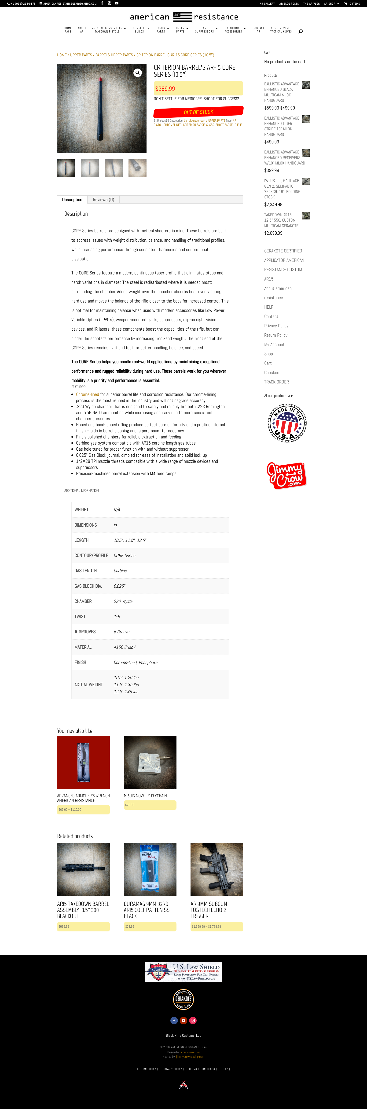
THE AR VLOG (311, 4)
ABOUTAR (82, 30)
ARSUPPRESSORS (204, 30)
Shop (268, 354)
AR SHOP (329, 4)
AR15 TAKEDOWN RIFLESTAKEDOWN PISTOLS (107, 30)
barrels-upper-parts (114, 55)
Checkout (272, 372)
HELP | (226, 1069)
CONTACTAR (258, 30)
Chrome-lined (87, 394)
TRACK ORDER (276, 382)
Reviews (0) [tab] (103, 200)
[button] (137, 73)
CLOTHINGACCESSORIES (233, 30)
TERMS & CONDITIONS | (203, 1069)
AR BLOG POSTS (289, 4)
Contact (271, 316)
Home (62, 55)
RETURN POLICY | (147, 1069)
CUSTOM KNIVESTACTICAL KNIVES (281, 30)
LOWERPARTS (161, 30)
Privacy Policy (276, 326)
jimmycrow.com (190, 1052)
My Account (274, 344)
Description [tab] (72, 200)
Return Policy (275, 335)
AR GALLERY (267, 4)
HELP (268, 307)
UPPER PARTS (81, 55)
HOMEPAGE (68, 30)
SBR (211, 125)
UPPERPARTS (180, 30)
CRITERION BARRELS (195, 125)
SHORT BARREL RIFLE (229, 125)
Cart (268, 363)
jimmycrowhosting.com (190, 1056)
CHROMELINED (173, 125)
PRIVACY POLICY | (173, 1069)
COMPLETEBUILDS (139, 30)
